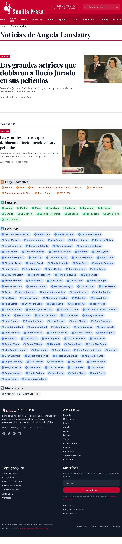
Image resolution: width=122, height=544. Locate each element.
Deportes (62, 19)
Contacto (6, 498)
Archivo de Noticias (72, 455)
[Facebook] (3, 433)
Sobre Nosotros (9, 473)
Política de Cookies (11, 485)
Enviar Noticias (70, 513)
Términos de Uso (10, 489)
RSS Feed (68, 459)
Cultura (104, 19)
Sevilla (24, 19)
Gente (50, 19)
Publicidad (68, 505)
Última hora (13, 19)
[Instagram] (14, 433)
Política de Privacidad (12, 481)
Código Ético (8, 477)
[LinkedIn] (19, 433)
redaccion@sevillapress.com (34, 528)
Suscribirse (91, 490)
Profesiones (69, 451)
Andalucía (37, 19)
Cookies (94, 526)
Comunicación (89, 19)
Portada (67, 415)
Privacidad (82, 526)
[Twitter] (9, 433)
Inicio (2, 26)
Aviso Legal (7, 493)
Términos (104, 526)
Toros (74, 19)
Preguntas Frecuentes (73, 509)
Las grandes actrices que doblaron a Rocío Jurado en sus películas (27, 142)
